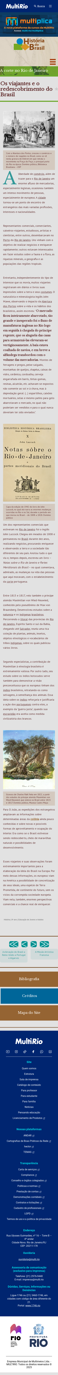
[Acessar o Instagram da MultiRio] (16, 1051)
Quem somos (29, 1068)
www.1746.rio (32, 1305)
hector (29, 1146)
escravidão (9, 714)
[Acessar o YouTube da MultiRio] (8, 1051)
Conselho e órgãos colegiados (29, 1180)
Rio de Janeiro (42, 178)
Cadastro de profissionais (29, 1208)
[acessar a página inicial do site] (17, 6)
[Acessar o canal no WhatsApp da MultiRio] (42, 1051)
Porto (6, 240)
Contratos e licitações (29, 1202)
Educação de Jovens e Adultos (30, 920)
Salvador (25, 628)
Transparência (29, 1163)
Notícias (29, 1107)
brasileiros (38, 614)
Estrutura (29, 1073)
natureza (8, 614)
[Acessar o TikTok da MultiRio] (25, 1051)
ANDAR (29, 1135)
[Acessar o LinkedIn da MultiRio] (50, 1051)
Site (29, 1062)
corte (10, 581)
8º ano (14, 920)
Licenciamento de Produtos (29, 1118)
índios (6, 690)
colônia (34, 819)
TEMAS (29, 1152)
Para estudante (29, 1096)
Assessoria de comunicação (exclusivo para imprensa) (29, 1269)
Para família (29, 1101)
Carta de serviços (29, 1169)
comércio (39, 174)
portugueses (24, 704)
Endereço (29, 1230)
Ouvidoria (29, 1253)
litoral (24, 619)
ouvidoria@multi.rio (29, 1259)
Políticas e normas (29, 1186)
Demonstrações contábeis (29, 1197)
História (7, 920)
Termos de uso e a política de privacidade (29, 1219)
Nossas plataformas (29, 1129)
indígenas (25, 614)
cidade (42, 197)
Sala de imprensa (29, 1079)
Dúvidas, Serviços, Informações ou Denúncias (29, 1288)
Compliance (29, 1175)
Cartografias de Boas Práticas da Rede (29, 1141)
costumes (46, 292)
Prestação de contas (29, 1191)
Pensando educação (29, 1112)
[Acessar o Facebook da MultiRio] (33, 1051)
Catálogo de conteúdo (29, 1084)
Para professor (29, 1090)
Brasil (24, 539)
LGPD (29, 1213)
